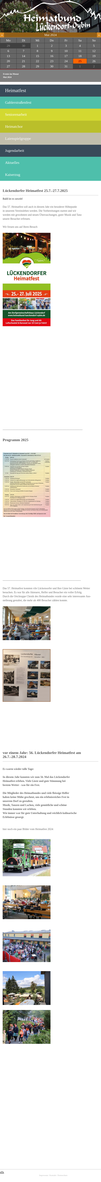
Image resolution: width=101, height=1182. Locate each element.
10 (66, 51)
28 (23, 66)
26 (94, 61)
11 (79, 51)
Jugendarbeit (14, 150)
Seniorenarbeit (16, 114)
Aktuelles (12, 162)
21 (23, 61)
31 (66, 66)
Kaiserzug (12, 175)
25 (80, 61)
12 (94, 51)
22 (37, 61)
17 (66, 56)
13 (8, 56)
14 (23, 56)
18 (80, 56)
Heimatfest (15, 90)
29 (8, 45)
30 (23, 45)
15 (37, 56)
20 (8, 61)
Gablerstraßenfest (18, 102)
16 (51, 56)
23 (51, 61)
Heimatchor (14, 126)
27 (8, 66)
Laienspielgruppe (18, 138)
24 (66, 61)
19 (94, 56)
